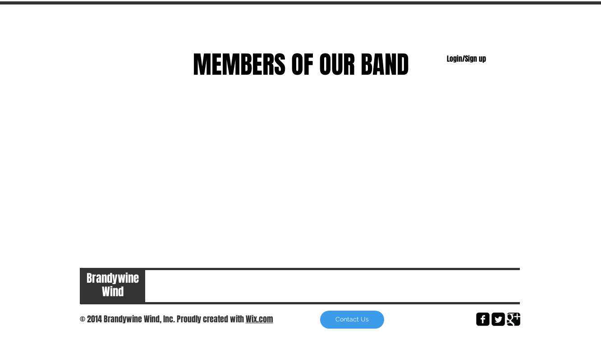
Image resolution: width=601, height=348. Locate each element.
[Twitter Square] (498, 319)
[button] (352, 320)
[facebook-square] (483, 319)
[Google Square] (513, 319)
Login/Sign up (466, 59)
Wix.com (259, 319)
